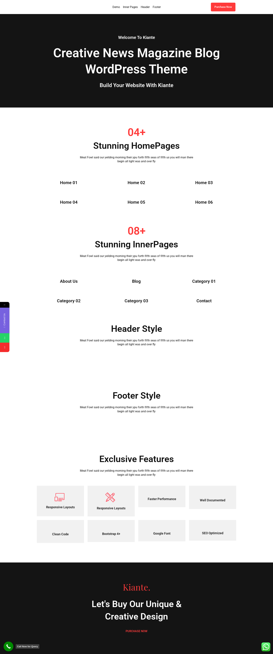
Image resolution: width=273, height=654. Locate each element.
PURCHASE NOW (136, 631)
